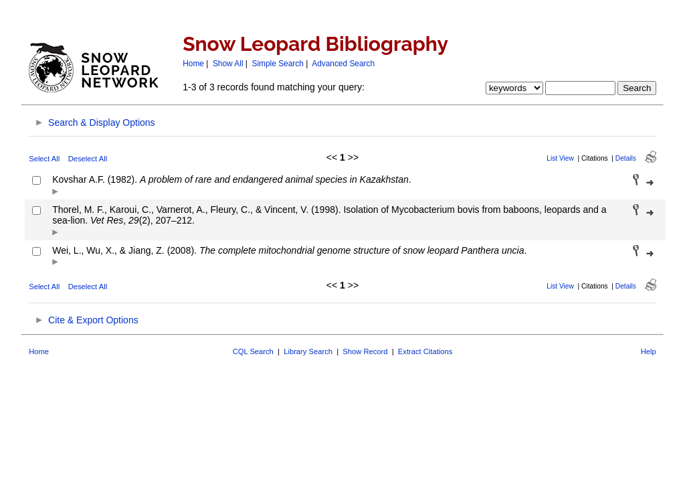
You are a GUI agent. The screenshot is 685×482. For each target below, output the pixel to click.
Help (648, 351)
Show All (228, 63)
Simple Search (278, 63)
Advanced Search (343, 63)
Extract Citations (425, 351)
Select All (44, 159)
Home (193, 63)
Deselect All (87, 159)
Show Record (364, 351)
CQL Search (253, 351)
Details (625, 158)
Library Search (308, 351)
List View (560, 158)
